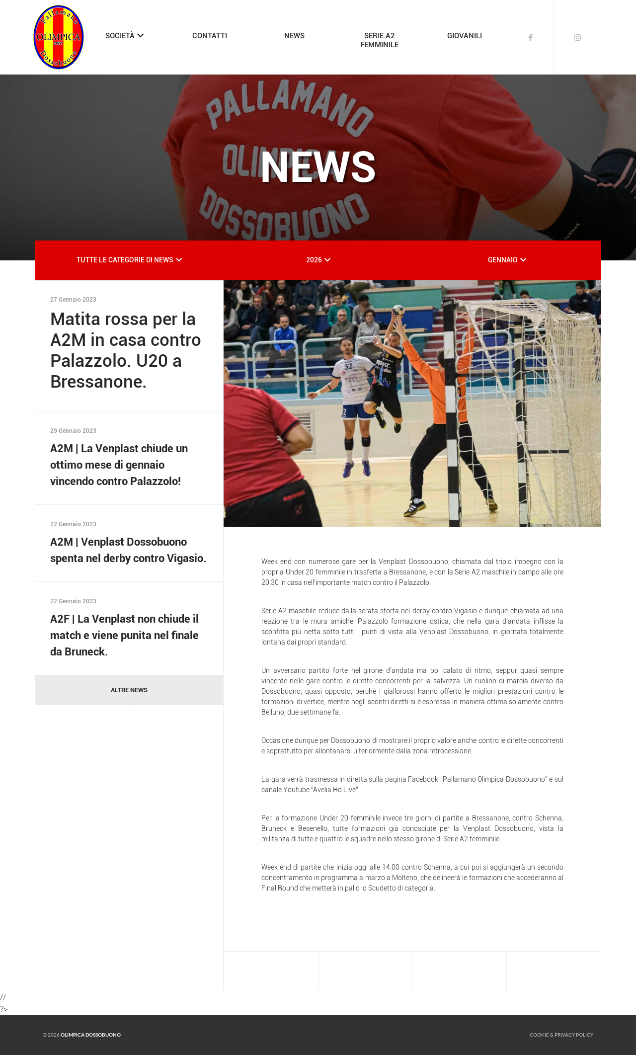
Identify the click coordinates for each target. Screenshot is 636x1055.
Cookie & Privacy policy (561, 1035)
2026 (314, 260)
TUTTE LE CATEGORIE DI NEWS (125, 260)
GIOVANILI (464, 35)
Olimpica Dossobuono (91, 1035)
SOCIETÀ (120, 35)
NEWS (294, 35)
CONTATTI (209, 35)
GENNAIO (503, 260)
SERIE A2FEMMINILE (379, 40)
